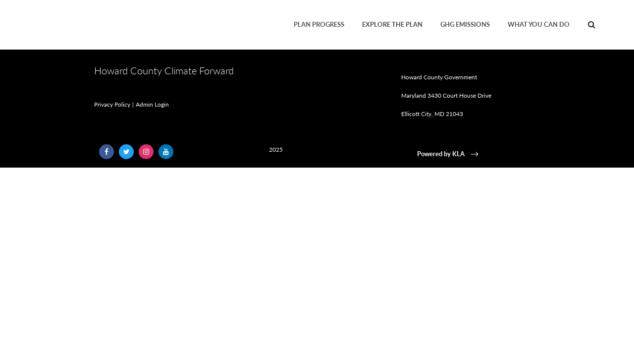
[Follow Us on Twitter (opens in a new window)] (126, 151)
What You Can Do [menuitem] (539, 24)
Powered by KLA (448, 154)
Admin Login (152, 104)
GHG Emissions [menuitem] (465, 24)
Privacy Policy (112, 104)
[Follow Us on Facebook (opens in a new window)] (106, 151)
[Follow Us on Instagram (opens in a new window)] (146, 151)
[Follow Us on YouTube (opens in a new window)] (165, 151)
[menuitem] (591, 24)
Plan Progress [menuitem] (319, 24)
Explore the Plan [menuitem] (392, 24)
